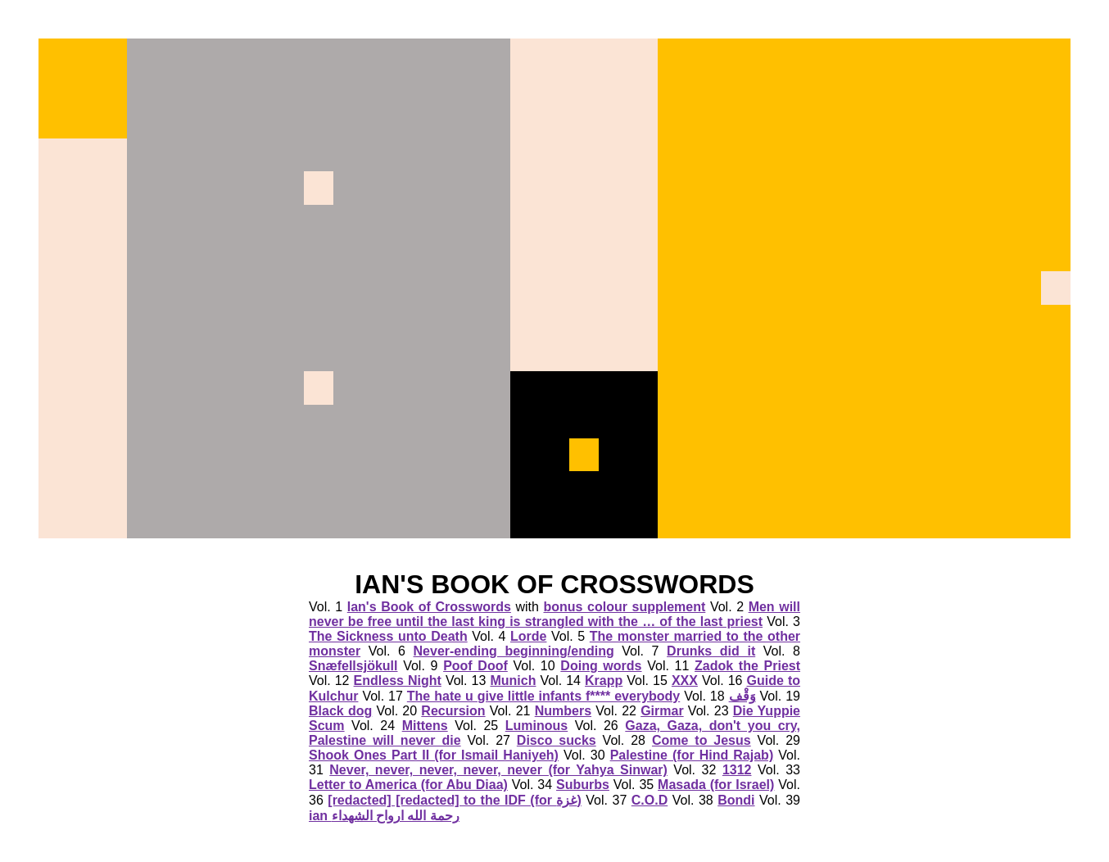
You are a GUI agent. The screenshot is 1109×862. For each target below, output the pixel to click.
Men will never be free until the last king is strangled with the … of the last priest (554, 614)
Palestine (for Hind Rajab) (692, 755)
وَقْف (742, 696)
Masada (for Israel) (716, 785)
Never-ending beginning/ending (514, 651)
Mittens (425, 726)
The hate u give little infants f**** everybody (543, 696)
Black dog (340, 711)
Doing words (600, 666)
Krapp (603, 680)
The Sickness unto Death (388, 636)
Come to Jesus (701, 740)
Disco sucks (556, 740)
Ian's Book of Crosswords (429, 607)
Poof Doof (475, 666)
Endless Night (397, 680)
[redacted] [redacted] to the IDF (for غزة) (455, 800)
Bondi (735, 800)
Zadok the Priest (747, 666)
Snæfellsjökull (353, 666)
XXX (685, 680)
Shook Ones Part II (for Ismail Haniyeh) (434, 755)
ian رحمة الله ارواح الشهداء (384, 816)
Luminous (536, 726)
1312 (737, 770)
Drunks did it (711, 651)
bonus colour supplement (624, 607)
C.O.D (649, 800)
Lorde (528, 636)
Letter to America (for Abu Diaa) (408, 785)
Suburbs (582, 785)
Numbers (563, 711)
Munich (513, 680)
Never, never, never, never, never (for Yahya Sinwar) (498, 770)
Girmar (662, 711)
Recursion (453, 711)
